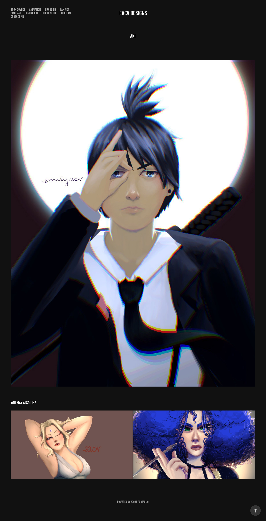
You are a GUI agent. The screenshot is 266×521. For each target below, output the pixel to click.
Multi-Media (49, 13)
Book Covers (18, 9)
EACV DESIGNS (133, 13)
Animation (35, 9)
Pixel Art (16, 13)
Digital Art (31, 13)
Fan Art (64, 9)
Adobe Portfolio (140, 502)
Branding (50, 9)
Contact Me (17, 16)
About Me (66, 13)
